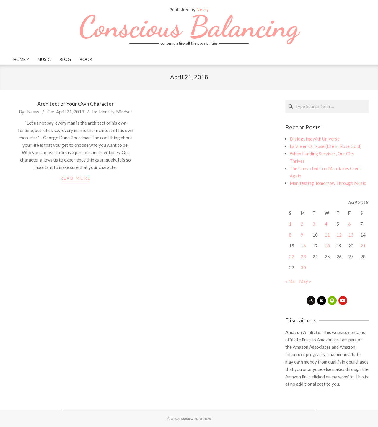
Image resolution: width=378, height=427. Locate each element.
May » (305, 281)
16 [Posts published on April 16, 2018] (303, 245)
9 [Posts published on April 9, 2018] (302, 234)
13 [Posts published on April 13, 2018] (350, 234)
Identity (106, 111)
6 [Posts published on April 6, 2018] (349, 223)
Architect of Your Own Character (75, 103)
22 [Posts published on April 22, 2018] (291, 256)
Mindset (124, 111)
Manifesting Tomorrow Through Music (328, 183)
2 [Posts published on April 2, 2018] (302, 223)
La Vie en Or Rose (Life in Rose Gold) (325, 146)
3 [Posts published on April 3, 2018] (313, 223)
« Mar (290, 281)
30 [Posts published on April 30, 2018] (303, 267)
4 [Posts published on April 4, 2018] (326, 223)
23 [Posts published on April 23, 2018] (303, 256)
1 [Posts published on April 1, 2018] (290, 223)
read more (76, 178)
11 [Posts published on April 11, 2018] (327, 234)
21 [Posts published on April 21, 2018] (363, 245)
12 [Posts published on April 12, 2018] (339, 234)
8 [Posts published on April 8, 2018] (290, 234)
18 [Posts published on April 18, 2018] (327, 245)
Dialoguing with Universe (315, 138)
